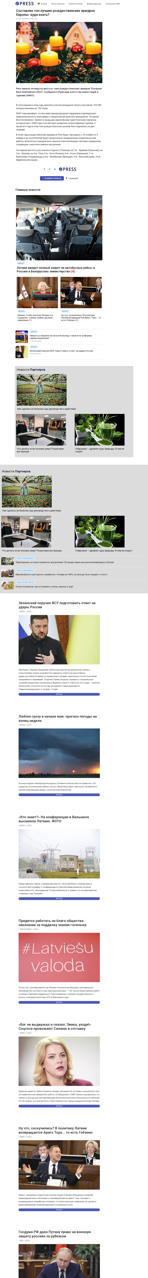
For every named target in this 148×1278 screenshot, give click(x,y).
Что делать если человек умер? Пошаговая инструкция (32, 550)
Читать (59, 694)
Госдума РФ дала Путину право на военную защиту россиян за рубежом (55, 1234)
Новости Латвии (76, 4)
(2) (76, 320)
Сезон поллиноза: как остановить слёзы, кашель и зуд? (44, 586)
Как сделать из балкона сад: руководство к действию (46, 409)
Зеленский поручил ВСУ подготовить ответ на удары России (61, 351)
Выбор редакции (94, 4)
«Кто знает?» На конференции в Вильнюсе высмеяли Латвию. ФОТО (54, 819)
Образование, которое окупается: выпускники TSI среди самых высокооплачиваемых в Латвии (65, 562)
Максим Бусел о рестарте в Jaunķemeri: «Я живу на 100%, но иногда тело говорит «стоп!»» (62, 574)
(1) (30, 320)
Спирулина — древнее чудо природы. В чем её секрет (103, 550)
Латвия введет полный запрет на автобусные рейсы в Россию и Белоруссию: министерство (56, 269)
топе (38, 150)
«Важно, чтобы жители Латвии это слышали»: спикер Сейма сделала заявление (35, 318)
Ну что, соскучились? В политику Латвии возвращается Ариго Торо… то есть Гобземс (81, 318)
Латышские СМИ (113, 4)
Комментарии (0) (52, 178)
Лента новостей (58, 4)
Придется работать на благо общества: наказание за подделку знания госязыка (52, 923)
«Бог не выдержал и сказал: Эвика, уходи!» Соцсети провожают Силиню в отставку (55, 1026)
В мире (42, 4)
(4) (73, 271)
